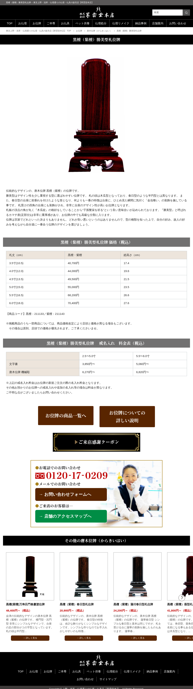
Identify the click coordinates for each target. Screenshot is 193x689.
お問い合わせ (177, 23)
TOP (9, 23)
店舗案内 (157, 23)
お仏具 (65, 23)
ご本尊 (51, 23)
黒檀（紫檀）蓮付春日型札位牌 (133, 604)
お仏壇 (22, 23)
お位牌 (37, 23)
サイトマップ (108, 679)
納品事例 (140, 23)
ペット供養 (82, 23)
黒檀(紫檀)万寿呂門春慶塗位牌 (25, 604)
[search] (186, 12)
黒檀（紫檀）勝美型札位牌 (129, 31)
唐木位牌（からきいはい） (99, 31)
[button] (181, 598)
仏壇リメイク (120, 23)
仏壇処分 (100, 23)
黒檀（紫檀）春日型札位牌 (77, 604)
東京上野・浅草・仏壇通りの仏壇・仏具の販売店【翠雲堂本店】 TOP (39, 31)
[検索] (171, 12)
